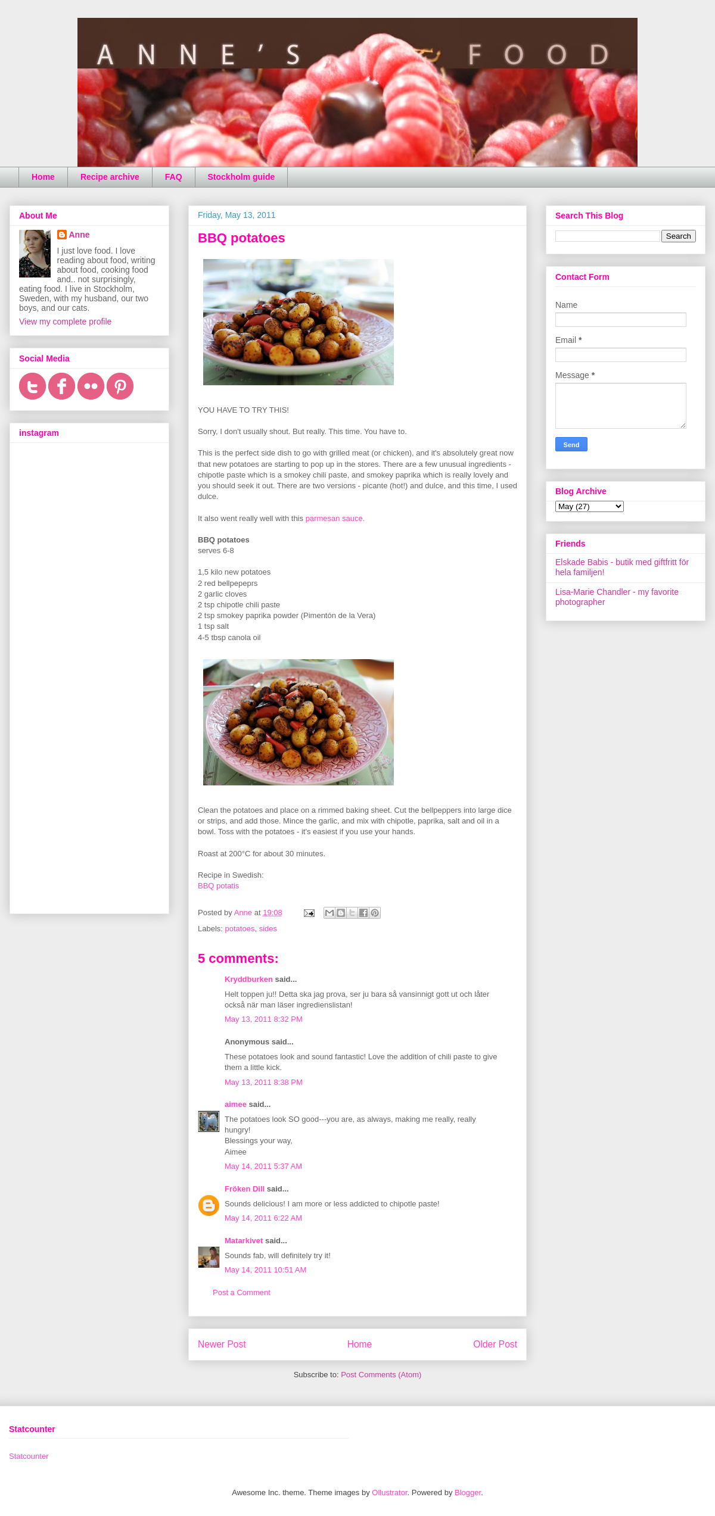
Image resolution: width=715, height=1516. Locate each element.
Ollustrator (389, 1492)
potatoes (240, 928)
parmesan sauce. (335, 518)
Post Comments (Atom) (381, 1374)
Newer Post (222, 1344)
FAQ (173, 177)
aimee (236, 1104)
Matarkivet (244, 1240)
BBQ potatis (218, 885)
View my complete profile (65, 321)
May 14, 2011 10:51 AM (265, 1269)
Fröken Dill (245, 1188)
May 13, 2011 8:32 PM (264, 1019)
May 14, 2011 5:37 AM (263, 1166)
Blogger (468, 1492)
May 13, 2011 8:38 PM (264, 1082)
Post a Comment (242, 1292)
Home (43, 177)
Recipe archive (109, 177)
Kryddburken (249, 979)
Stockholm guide (241, 177)
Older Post (495, 1344)
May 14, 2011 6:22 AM (263, 1218)
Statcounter (29, 1456)
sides (268, 928)
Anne (79, 234)
